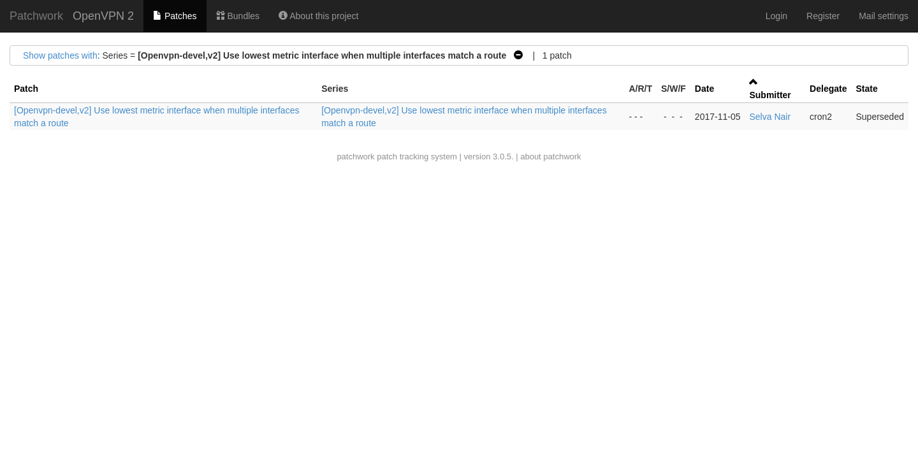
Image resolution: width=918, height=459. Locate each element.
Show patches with (60, 55)
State (866, 89)
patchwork (355, 156)
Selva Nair (769, 117)
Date (704, 89)
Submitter (769, 95)
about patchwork (550, 156)
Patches (174, 16)
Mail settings (883, 16)
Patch (26, 89)
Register (823, 16)
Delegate (828, 89)
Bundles (237, 16)
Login (776, 16)
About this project (318, 16)
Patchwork (36, 16)
